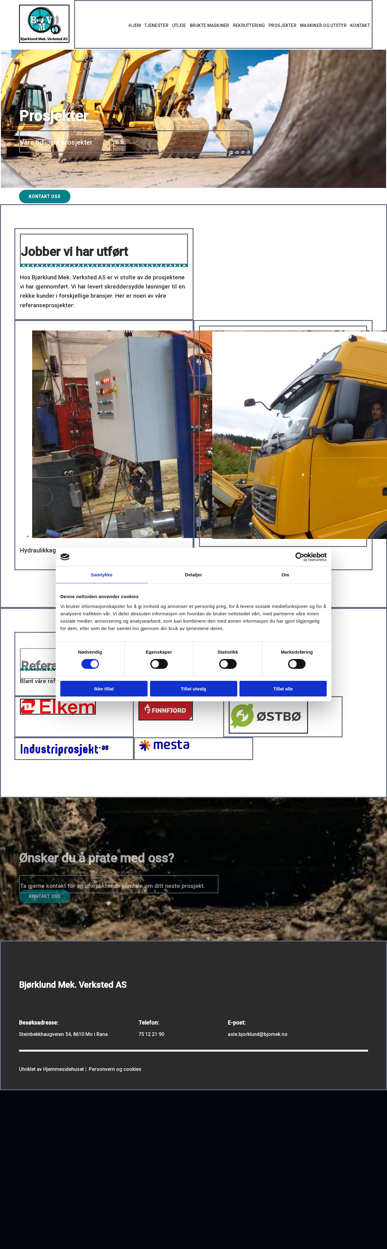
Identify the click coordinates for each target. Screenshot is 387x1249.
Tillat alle (283, 688)
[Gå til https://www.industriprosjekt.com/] (64, 755)
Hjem (135, 25)
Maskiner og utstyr (323, 25)
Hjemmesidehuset (63, 1069)
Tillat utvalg (193, 688)
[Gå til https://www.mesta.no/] (164, 750)
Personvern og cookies (115, 1069)
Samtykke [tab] (102, 574)
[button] (44, 196)
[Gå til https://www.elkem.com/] (58, 713)
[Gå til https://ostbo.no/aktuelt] (268, 732)
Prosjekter (282, 25)
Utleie (179, 25)
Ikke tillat (104, 688)
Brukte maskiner (209, 25)
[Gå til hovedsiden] (44, 41)
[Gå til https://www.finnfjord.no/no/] (165, 719)
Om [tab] (285, 574)
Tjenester (156, 25)
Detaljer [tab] (193, 574)
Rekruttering (249, 25)
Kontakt (360, 25)
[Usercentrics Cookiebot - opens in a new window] (300, 557)
